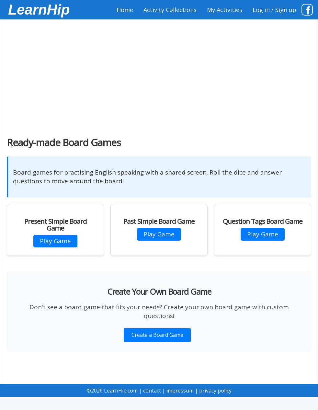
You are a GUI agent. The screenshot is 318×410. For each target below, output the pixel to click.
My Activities (224, 10)
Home (125, 10)
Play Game (55, 241)
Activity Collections (170, 10)
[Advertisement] (159, 74)
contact (152, 390)
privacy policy (215, 390)
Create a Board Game (157, 334)
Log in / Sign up (274, 10)
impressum (180, 390)
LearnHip (39, 9)
